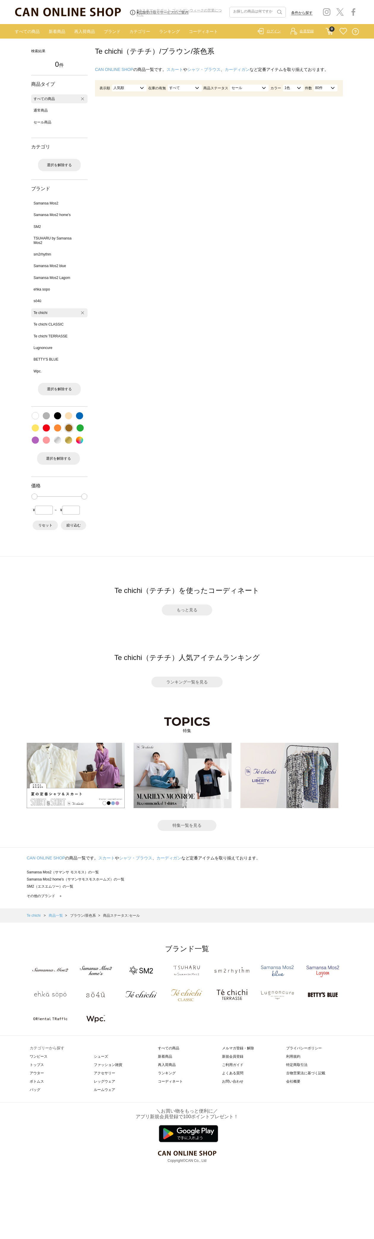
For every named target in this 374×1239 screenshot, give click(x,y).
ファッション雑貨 (108, 1065)
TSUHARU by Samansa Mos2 (53, 240)
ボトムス (37, 1081)
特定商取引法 (297, 1065)
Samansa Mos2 (46, 203)
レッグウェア (104, 1081)
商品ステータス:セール (121, 915)
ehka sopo (42, 289)
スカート (175, 69)
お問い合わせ (232, 1081)
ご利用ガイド (232, 1065)
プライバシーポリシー (304, 1048)
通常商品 (41, 110)
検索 (279, 12)
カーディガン (237, 69)
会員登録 (306, 31)
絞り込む (73, 525)
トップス (37, 1065)
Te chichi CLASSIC (49, 324)
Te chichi (40, 313)
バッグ (35, 1090)
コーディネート (203, 31)
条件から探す (302, 13)
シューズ (101, 1056)
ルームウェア (104, 1090)
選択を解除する (59, 165)
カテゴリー (139, 31)
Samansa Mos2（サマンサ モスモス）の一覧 (63, 872)
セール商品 (42, 122)
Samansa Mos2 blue (50, 266)
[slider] (34, 496)
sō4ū (37, 301)
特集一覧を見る (187, 825)
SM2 (37, 227)
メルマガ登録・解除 (238, 1048)
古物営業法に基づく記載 (305, 1073)
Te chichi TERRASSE (51, 336)
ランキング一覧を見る (187, 682)
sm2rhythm (42, 254)
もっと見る (187, 609)
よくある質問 (232, 1073)
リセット (45, 525)
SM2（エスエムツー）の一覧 (50, 886)
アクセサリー (104, 1073)
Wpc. (38, 371)
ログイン (274, 31)
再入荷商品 (84, 31)
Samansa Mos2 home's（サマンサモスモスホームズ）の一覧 (75, 879)
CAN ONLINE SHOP (114, 69)
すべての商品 (27, 31)
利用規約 (293, 1056)
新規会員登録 (232, 1056)
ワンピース (38, 1056)
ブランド (112, 31)
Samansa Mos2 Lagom (52, 278)
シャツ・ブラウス (204, 69)
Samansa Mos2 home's (52, 215)
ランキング (169, 31)
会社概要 (293, 1081)
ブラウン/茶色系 (83, 915)
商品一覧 (56, 915)
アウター (37, 1073)
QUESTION (355, 31)
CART (329, 30)
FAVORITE (343, 31)
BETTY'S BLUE (46, 359)
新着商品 (57, 31)
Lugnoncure (43, 348)
